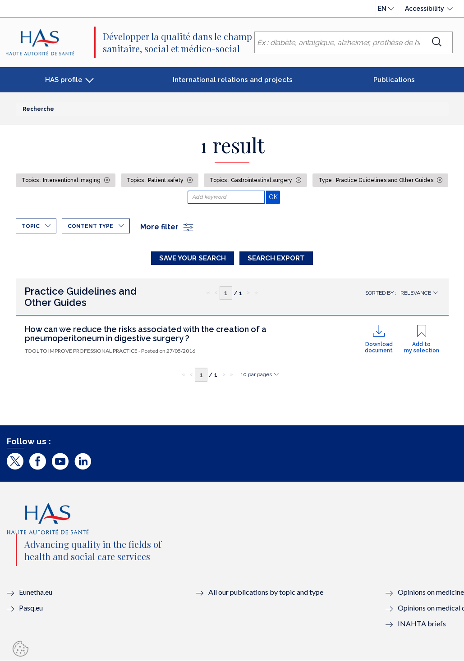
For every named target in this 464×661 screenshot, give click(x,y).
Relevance (415, 293)
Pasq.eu (31, 607)
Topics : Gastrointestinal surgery (252, 180)
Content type (90, 226)
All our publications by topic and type (265, 592)
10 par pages (256, 374)
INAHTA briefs (422, 623)
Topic (31, 226)
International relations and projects (233, 80)
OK (274, 197)
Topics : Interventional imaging (62, 180)
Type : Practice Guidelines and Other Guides (376, 180)
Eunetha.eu (35, 592)
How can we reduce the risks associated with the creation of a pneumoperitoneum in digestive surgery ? (145, 333)
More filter (167, 227)
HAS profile (64, 80)
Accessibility (424, 8)
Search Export (276, 258)
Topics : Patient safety (156, 180)
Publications (394, 80)
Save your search (192, 258)
